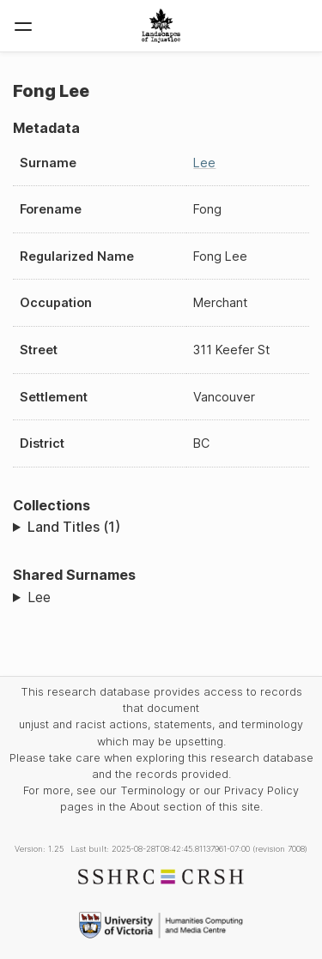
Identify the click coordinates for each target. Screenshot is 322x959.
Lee (204, 162)
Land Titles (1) (73, 526)
